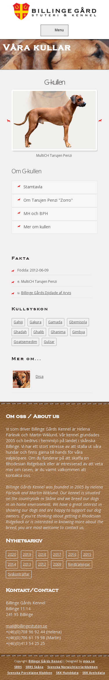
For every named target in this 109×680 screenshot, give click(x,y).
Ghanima (58, 331)
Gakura (35, 322)
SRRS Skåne (34, 667)
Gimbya (78, 331)
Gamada (55, 322)
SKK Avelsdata (93, 673)
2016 (72, 554)
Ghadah (20, 331)
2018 (42, 554)
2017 (57, 554)
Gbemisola (78, 322)
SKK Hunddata (67, 673)
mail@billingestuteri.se (26, 626)
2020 (12, 554)
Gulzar (49, 341)
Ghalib (38, 331)
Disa (39, 376)
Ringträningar (79, 564)
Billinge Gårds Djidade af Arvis (46, 292)
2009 (57, 564)
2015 (87, 554)
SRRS (18, 667)
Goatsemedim (25, 341)
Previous (7, 120)
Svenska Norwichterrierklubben (72, 667)
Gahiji (18, 322)
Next (101, 120)
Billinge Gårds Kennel (45, 661)
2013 (27, 564)
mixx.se (89, 661)
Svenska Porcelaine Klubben (29, 673)
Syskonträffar (19, 574)
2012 (42, 564)
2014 (12, 564)
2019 (27, 554)
